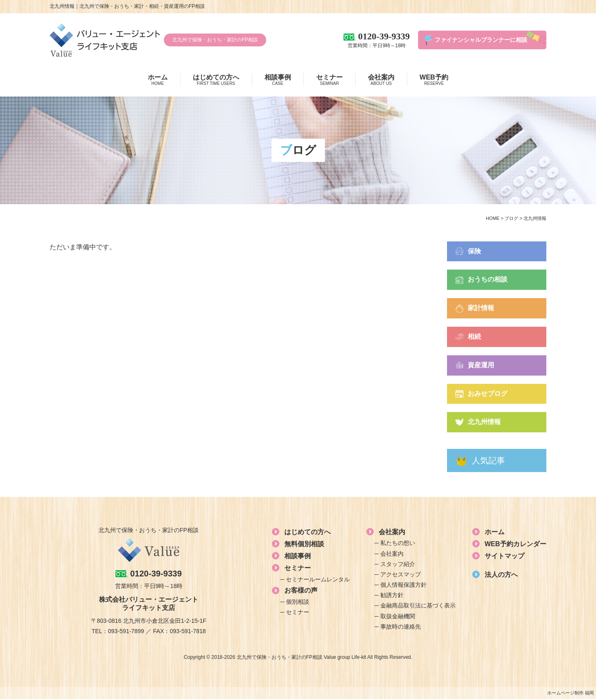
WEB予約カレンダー (515, 543)
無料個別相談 (304, 543)
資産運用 (481, 365)
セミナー (329, 80)
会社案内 (381, 80)
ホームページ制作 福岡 (570, 692)
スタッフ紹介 (397, 564)
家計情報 (481, 307)
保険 (474, 251)
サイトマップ (504, 555)
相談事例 (277, 80)
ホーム (158, 80)
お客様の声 (300, 590)
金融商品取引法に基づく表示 (418, 605)
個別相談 (297, 601)
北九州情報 (484, 421)
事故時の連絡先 (400, 626)
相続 (474, 336)
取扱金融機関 (397, 616)
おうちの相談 (487, 279)
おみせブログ (487, 393)
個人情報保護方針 (403, 584)
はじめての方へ (216, 80)
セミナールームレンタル (318, 579)
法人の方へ (501, 574)
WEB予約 (434, 80)
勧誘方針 (392, 595)
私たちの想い (397, 543)
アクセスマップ (400, 574)
